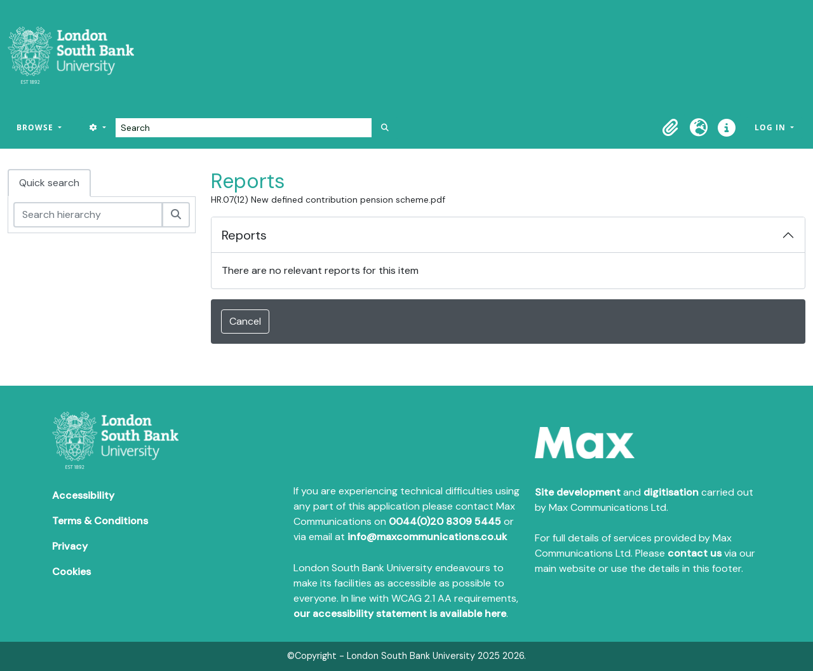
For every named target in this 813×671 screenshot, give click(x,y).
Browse (36, 127)
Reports (244, 235)
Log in (771, 127)
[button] (671, 128)
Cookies (71, 571)
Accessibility (83, 495)
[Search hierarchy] (88, 214)
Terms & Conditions (100, 520)
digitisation (671, 492)
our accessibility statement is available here (399, 613)
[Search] (243, 128)
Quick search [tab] (49, 182)
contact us (695, 553)
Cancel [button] (245, 321)
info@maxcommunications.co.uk (427, 536)
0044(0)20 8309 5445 (445, 521)
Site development (578, 492)
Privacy (70, 546)
